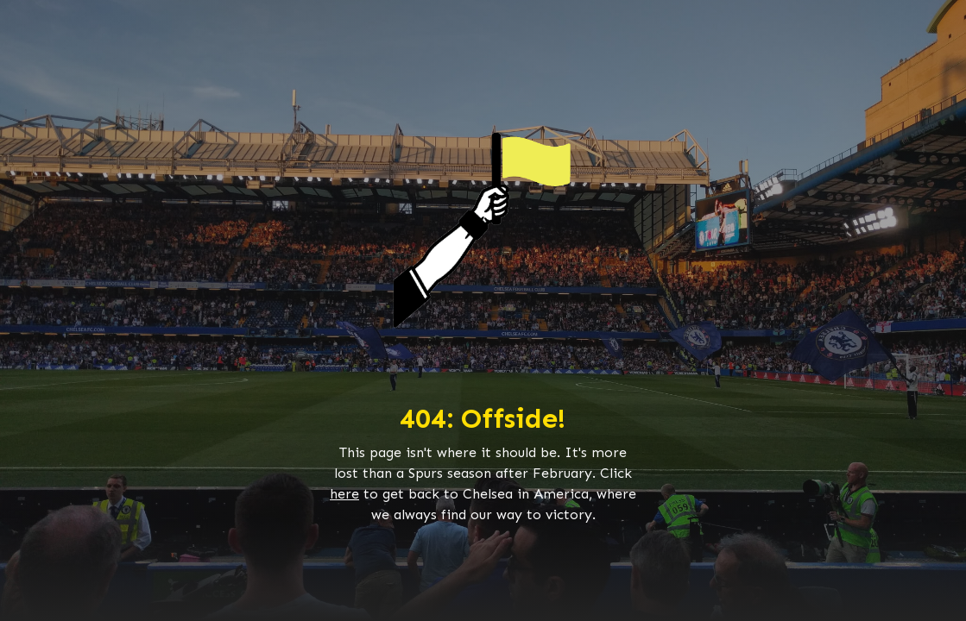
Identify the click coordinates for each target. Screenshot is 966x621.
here (344, 494)
